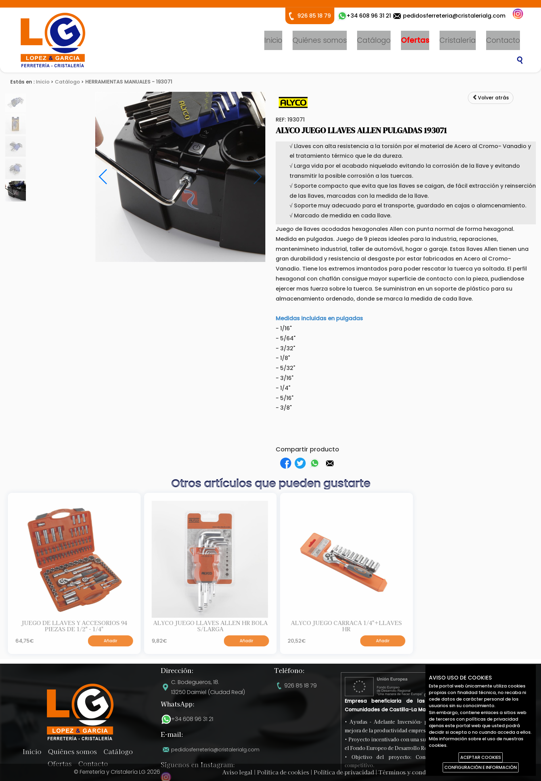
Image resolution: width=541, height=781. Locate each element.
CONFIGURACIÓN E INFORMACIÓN (480, 767)
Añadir (138, 643)
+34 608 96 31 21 (192, 719)
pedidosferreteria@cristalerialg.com (454, 16)
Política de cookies (283, 772)
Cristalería (458, 40)
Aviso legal (237, 772)
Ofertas (415, 40)
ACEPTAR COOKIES (480, 757)
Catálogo (374, 40)
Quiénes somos (320, 40)
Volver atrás (489, 98)
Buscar (520, 60)
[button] (330, 463)
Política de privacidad (344, 772)
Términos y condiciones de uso (421, 772)
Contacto (503, 40)
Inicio (273, 40)
